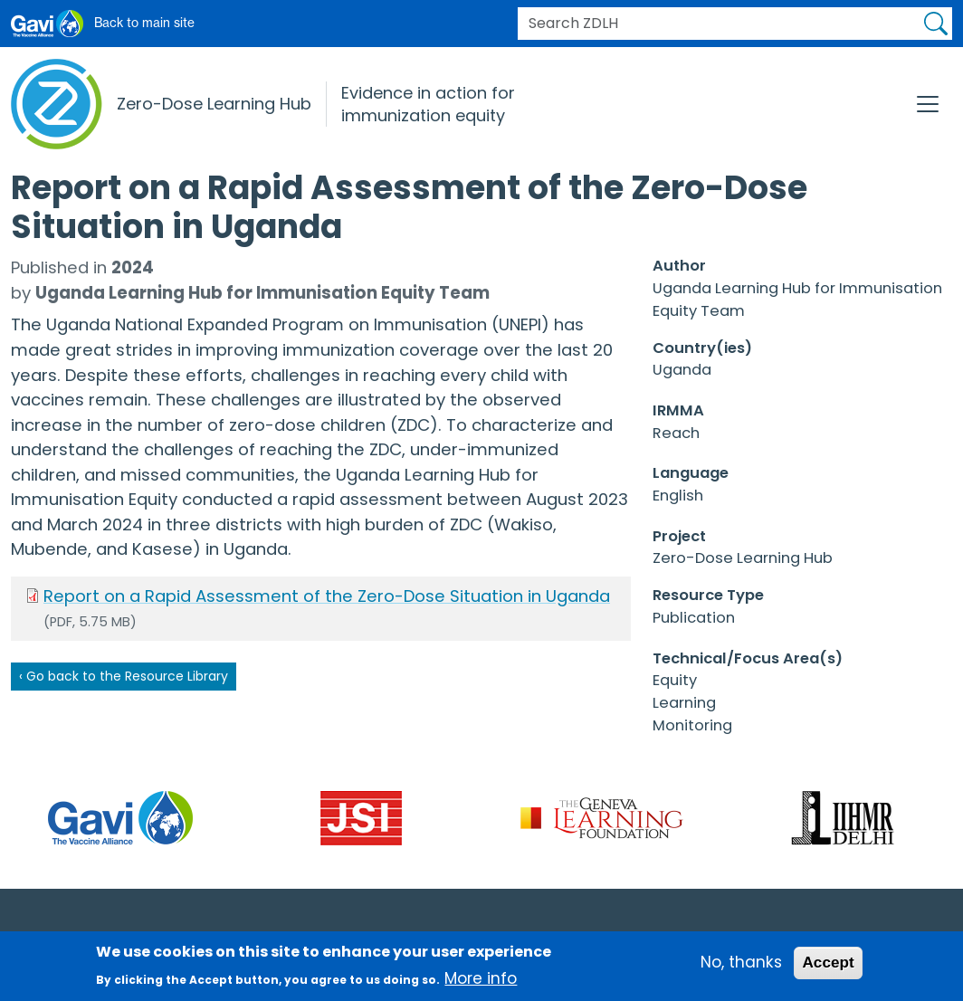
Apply (936, 23)
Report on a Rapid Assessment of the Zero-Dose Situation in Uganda (326, 596)
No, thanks (741, 967)
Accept (827, 967)
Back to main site (144, 22)
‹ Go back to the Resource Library (123, 676)
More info (480, 983)
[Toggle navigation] (927, 104)
